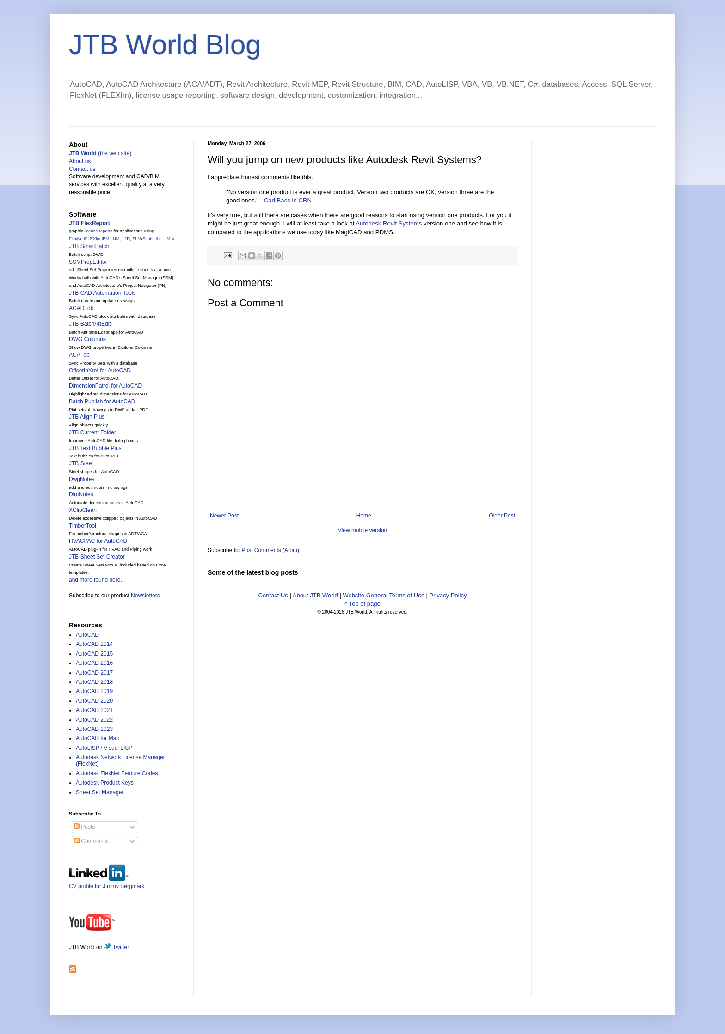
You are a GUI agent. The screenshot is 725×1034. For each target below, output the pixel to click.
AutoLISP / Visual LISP (104, 748)
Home (363, 515)
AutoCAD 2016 (94, 663)
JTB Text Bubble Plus (95, 448)
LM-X (169, 239)
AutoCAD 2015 (94, 654)
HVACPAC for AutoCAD (98, 541)
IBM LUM (111, 239)
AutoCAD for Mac (97, 738)
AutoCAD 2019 (94, 691)
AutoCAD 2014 (94, 644)
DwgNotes (81, 479)
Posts (84, 827)
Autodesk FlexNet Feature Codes (117, 773)
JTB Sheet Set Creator (97, 556)
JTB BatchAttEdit (90, 324)
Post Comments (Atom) (270, 550)
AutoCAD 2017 (94, 672)
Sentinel (150, 239)
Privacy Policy (448, 595)
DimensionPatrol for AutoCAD (105, 386)
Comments (91, 841)
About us (80, 161)
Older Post (502, 515)
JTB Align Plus (86, 417)
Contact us (82, 169)
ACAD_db (81, 308)
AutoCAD (87, 635)
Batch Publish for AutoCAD (102, 401)
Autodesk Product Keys (105, 782)
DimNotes (81, 494)
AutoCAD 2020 (94, 701)
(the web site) (100, 153)
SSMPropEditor (88, 262)
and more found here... (97, 580)
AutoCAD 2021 (94, 710)
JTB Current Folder (92, 432)
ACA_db (79, 355)
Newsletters (145, 595)
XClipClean (83, 510)
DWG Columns (87, 339)
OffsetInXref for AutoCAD (100, 370)
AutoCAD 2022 (94, 720)
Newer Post (224, 515)
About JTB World (315, 595)
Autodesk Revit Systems (389, 223)
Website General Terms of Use (383, 595)
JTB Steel (81, 463)
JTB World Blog (165, 44)
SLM (136, 239)
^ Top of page (362, 603)
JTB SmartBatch (89, 246)
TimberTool (82, 526)
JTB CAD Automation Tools (102, 293)
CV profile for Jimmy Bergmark (106, 883)
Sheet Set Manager (99, 792)
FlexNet (76, 239)
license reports (98, 231)
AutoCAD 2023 (94, 729)
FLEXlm (92, 239)
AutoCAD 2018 (94, 682)
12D (126, 239)
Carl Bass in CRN (288, 200)
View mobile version (362, 530)
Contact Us (273, 595)
